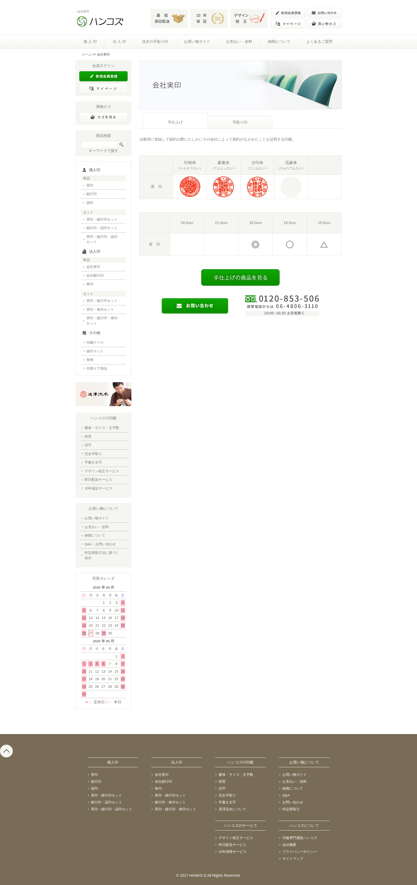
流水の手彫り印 (155, 41)
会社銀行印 (95, 275)
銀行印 (91, 194)
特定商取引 (291, 809)
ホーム (86, 54)
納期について (279, 41)
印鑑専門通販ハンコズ (299, 838)
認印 (89, 203)
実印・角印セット (100, 309)
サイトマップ (292, 859)
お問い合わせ (292, 802)
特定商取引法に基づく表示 (102, 555)
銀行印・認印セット (102, 228)
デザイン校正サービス (102, 471)
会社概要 (289, 845)
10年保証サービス (98, 488)
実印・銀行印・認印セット (102, 239)
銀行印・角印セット (170, 802)
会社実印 (93, 267)
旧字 (88, 445)
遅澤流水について (232, 809)
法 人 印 (119, 41)
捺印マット (95, 351)
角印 (89, 284)
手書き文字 (93, 462)
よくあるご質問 (319, 41)
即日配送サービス (98, 480)
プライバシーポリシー (299, 852)
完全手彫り (93, 454)
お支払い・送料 (239, 41)
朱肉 (89, 360)
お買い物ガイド (197, 41)
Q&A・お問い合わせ (100, 544)
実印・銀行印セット (102, 219)
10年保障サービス (233, 852)
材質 (88, 437)
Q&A (286, 795)
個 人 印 (90, 41)
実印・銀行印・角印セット (102, 320)
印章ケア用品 (96, 368)
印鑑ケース (95, 342)
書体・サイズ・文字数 (102, 428)
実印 (89, 185)
